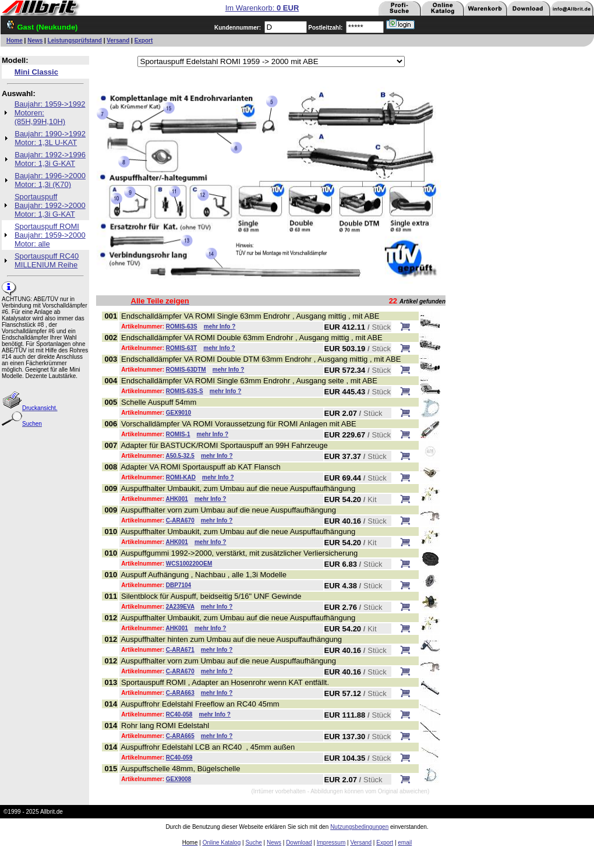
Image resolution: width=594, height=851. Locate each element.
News (35, 40)
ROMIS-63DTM (186, 369)
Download (299, 842)
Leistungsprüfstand (75, 40)
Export (144, 40)
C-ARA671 (180, 650)
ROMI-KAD (181, 477)
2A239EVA (180, 606)
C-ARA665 (180, 736)
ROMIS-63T (181, 348)
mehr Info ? (219, 326)
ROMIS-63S (181, 326)
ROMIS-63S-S (184, 391)
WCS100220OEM (189, 563)
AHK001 (176, 499)
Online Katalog (222, 842)
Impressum (331, 842)
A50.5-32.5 (179, 456)
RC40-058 (179, 714)
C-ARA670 (180, 520)
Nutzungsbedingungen (359, 827)
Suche (253, 842)
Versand (118, 40)
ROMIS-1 (178, 434)
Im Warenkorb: (262, 7)
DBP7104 (178, 585)
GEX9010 (178, 412)
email (405, 842)
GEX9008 (178, 779)
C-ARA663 (180, 693)
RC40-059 (179, 757)
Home (14, 40)
